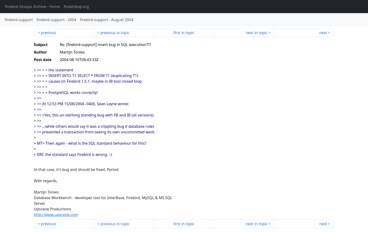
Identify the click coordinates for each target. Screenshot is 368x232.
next (323, 32)
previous (48, 32)
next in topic (256, 32)
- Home (32, 6)
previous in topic (115, 32)
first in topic (183, 32)
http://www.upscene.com (56, 214)
